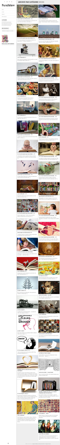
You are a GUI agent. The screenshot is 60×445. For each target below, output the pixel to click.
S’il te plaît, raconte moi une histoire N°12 (26, 38)
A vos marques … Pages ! (44, 413)
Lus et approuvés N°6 (21, 96)
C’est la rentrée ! (20, 415)
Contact (3, 14)
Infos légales (4, 16)
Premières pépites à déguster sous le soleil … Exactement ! (27, 370)
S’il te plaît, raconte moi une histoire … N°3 (48, 215)
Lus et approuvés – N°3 (22, 194)
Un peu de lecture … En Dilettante (46, 372)
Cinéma (6, 22)
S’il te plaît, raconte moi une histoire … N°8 (48, 116)
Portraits (7, 25)
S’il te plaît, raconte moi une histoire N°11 (47, 58)
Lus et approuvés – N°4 (43, 137)
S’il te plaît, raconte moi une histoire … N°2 (48, 237)
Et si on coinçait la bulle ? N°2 (23, 350)
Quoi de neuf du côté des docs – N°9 (24, 18)
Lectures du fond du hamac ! (45, 353)
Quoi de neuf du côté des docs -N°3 (24, 232)
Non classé (3, 25)
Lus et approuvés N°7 (21, 57)
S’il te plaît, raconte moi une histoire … (25, 252)
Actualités (3, 22)
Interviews (8, 23)
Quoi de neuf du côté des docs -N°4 (46, 196)
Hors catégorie (4, 23)
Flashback (9, 22)
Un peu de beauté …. (21, 310)
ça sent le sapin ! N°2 (21, 290)
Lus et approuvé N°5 (21, 115)
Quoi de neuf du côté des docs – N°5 (24, 174)
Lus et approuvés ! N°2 (21, 271)
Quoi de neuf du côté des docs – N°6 (24, 134)
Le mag (9, 12)
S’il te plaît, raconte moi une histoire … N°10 (48, 78)
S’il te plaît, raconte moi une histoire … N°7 (26, 154)
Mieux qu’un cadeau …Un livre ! (45, 295)
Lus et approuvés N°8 (43, 18)
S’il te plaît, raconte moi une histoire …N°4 (26, 213)
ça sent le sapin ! (20, 331)
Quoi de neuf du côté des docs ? (45, 333)
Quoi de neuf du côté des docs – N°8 (46, 39)
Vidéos (10, 25)
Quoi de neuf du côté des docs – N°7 (24, 76)
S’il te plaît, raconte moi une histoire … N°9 (48, 97)
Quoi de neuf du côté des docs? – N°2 (46, 256)
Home (3, 9)
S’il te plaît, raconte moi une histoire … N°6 (48, 156)
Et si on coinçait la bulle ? (22, 393)
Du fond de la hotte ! (43, 275)
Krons (11, 23)
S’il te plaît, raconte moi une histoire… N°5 (47, 175)
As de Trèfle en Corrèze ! (44, 434)
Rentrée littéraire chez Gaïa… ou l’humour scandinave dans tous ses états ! (47, 392)
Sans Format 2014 (28, 443)
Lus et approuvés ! (42, 314)
